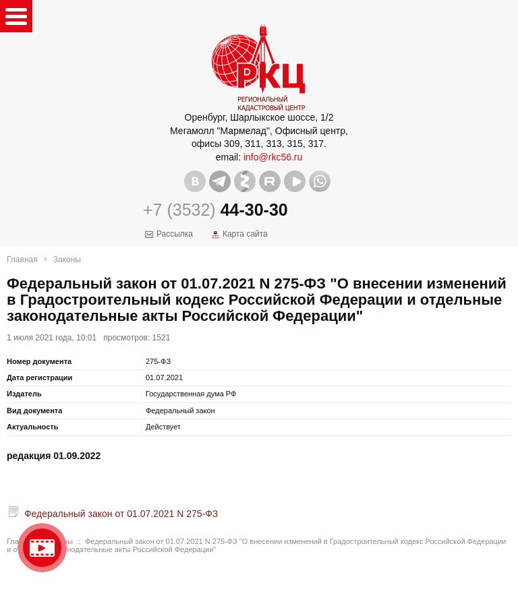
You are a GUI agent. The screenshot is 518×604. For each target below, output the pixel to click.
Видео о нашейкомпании (42, 547)
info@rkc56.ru (272, 157)
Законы (67, 259)
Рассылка (174, 234)
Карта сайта (245, 234)
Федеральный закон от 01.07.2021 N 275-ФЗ (121, 513)
